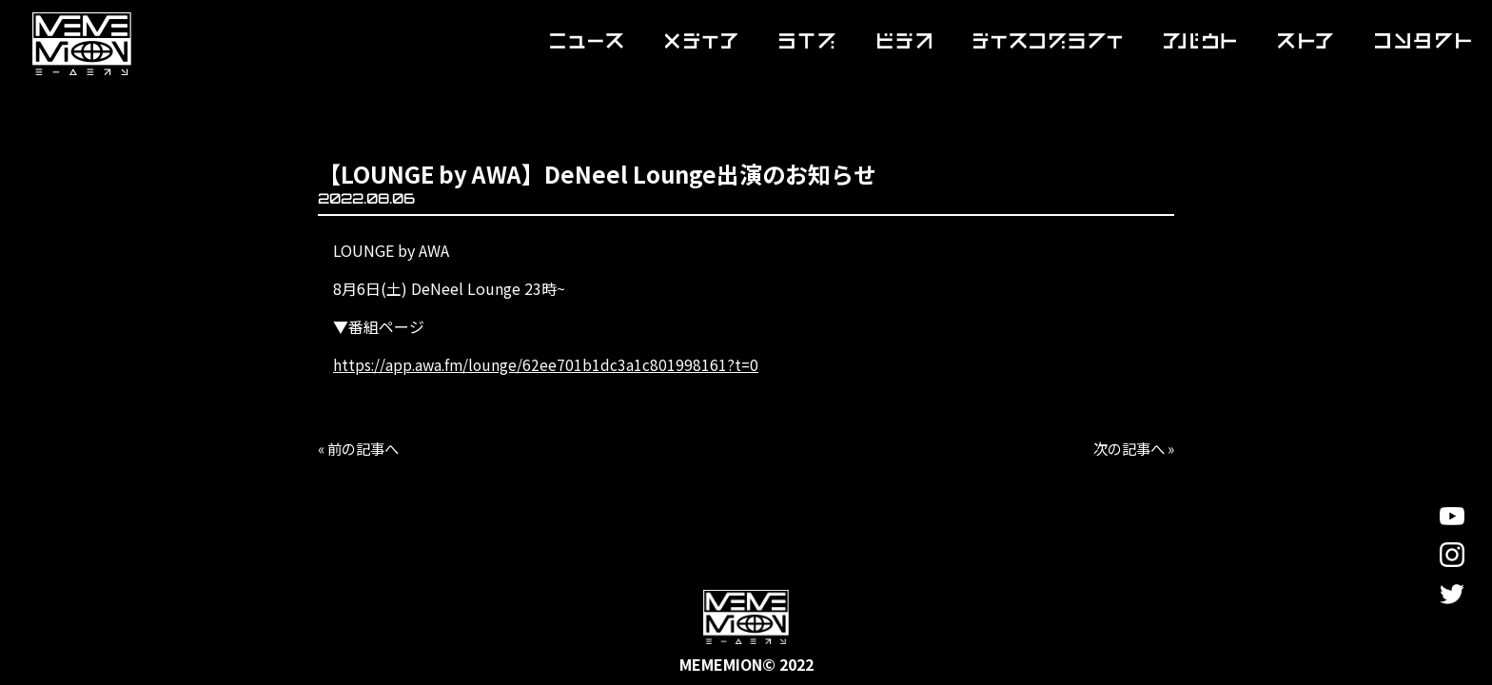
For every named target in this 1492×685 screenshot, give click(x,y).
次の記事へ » (1130, 448)
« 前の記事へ (361, 448)
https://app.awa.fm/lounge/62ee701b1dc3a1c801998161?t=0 (548, 364)
